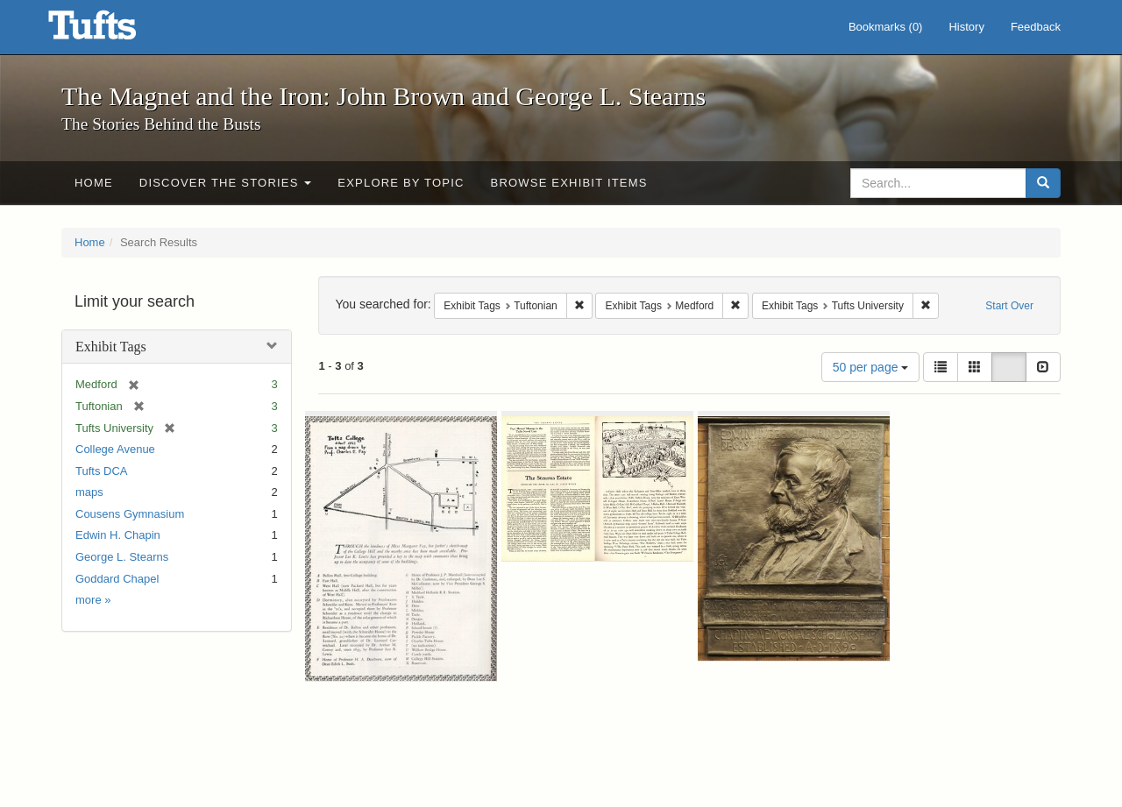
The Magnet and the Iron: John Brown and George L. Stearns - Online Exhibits (114, 31)
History (966, 26)
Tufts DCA (101, 471)
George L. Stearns (121, 556)
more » (92, 599)
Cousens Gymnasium (129, 513)
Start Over (1009, 306)
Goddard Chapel (117, 578)
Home (94, 182)
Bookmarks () (886, 26)
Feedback (1036, 26)
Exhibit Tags (110, 346)
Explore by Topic (400, 182)
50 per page (871, 367)
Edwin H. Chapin (117, 535)
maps (89, 492)
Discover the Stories (225, 182)
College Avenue (115, 449)
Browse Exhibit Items (569, 182)
